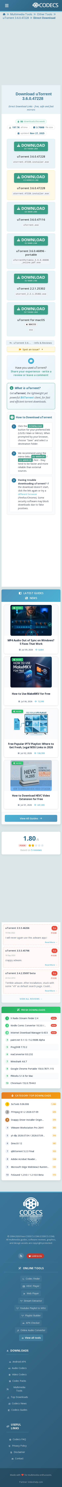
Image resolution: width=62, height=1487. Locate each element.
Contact (17, 1458)
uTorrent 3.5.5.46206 (17, 928)
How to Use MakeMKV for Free (31, 693)
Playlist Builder (31, 1315)
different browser (27, 494)
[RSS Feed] (21, 1256)
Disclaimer (17, 1452)
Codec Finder (31, 1278)
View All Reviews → (31, 998)
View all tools (31, 1337)
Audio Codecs (17, 1368)
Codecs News (17, 1403)
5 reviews (36, 850)
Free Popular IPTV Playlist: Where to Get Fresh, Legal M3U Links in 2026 (31, 745)
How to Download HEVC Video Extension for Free (31, 797)
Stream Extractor (31, 1300)
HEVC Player (31, 1286)
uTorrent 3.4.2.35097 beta (20, 973)
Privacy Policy (17, 1445)
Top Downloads (17, 1397)
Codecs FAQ (17, 1439)
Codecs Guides (17, 1409)
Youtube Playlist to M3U (31, 1308)
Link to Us (35, 1255)
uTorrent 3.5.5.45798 (17, 950)
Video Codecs (17, 1374)
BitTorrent (27, 397)
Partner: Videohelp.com (31, 1481)
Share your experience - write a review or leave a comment (31, 373)
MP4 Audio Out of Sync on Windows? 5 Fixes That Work (31, 642)
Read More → (51, 942)
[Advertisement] (31, 53)
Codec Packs (17, 1380)
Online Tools (31, 1268)
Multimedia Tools (15, 1389)
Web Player (31, 1293)
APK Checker (31, 1322)
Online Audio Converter (31, 1330)
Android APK (17, 1361)
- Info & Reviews (30, 342)
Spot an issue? (31, 349)
